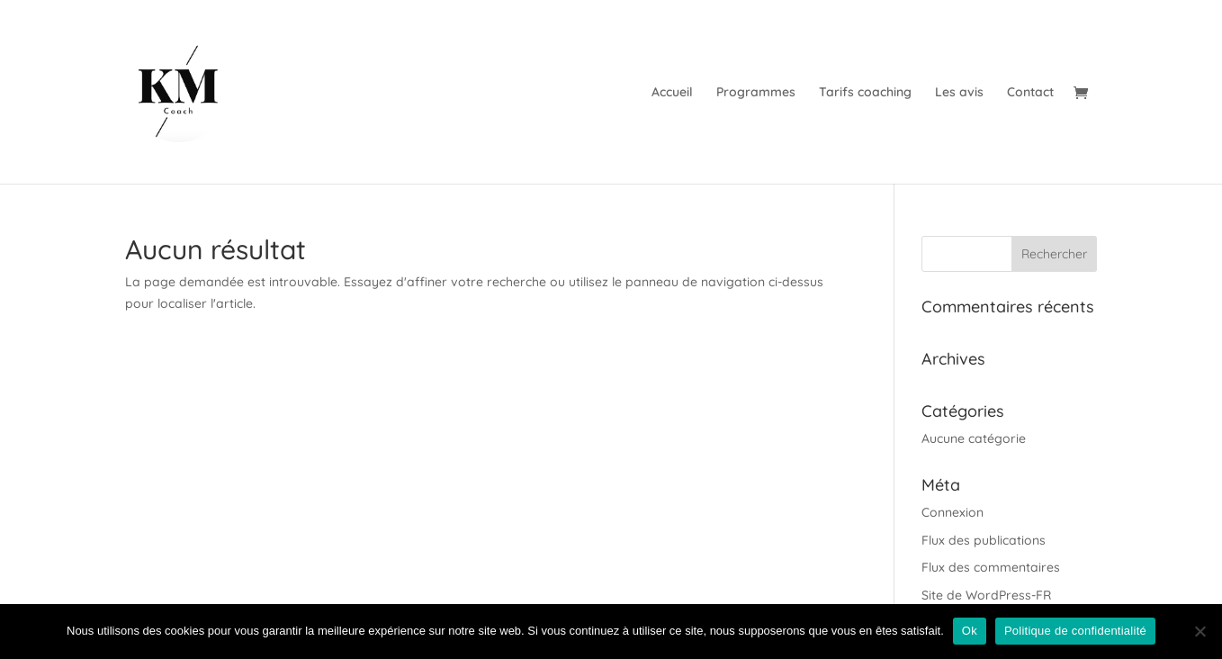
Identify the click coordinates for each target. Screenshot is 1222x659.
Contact (1030, 93)
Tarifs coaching (865, 93)
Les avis (959, 93)
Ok (969, 630)
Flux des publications (983, 540)
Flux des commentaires (990, 567)
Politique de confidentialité (1075, 630)
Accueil (672, 93)
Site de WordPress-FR (986, 595)
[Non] (1200, 631)
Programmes (755, 93)
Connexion (952, 512)
